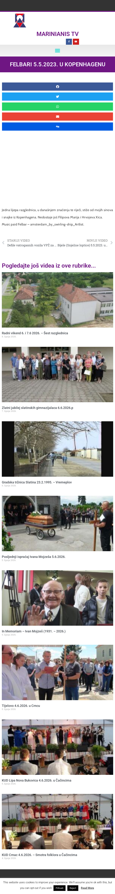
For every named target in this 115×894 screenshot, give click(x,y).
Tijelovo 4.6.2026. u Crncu (21, 706)
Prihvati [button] (59, 888)
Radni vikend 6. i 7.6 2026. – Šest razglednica (35, 333)
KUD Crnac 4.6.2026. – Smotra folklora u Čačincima (39, 855)
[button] (57, 51)
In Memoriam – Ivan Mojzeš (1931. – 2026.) (34, 631)
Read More (87, 888)
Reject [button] (73, 888)
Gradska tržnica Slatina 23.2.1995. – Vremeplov (37, 482)
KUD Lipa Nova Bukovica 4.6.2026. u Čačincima (36, 780)
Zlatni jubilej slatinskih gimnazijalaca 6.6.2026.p (37, 408)
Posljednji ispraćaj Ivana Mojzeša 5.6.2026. (34, 557)
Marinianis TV (58, 34)
